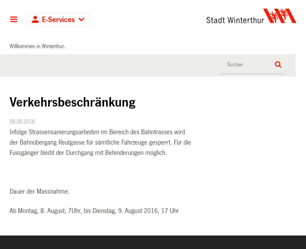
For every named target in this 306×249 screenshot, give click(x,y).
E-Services (58, 20)
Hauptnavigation (14, 20)
